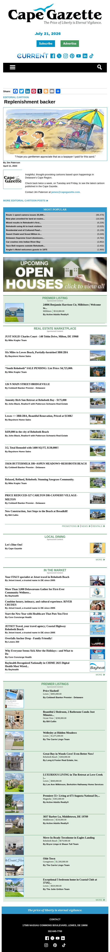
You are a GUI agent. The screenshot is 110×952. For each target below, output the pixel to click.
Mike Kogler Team (17, 340)
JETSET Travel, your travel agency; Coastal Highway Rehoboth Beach (35, 628)
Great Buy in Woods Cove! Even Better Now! (68, 753)
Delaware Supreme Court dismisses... (25, 238)
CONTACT (54, 919)
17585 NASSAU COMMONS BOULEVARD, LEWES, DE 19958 (55, 925)
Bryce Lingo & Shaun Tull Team (62, 844)
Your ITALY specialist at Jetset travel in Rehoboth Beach (37, 576)
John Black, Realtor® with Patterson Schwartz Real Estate (38, 404)
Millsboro (47, 311)
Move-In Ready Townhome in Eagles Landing (68, 837)
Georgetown (48, 862)
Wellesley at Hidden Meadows (60, 732)
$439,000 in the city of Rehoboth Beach (27, 431)
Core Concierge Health (20, 617)
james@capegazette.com (65, 192)
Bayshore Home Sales (19, 356)
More (99, 559)
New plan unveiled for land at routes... (25, 218)
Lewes (46, 694)
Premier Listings (54, 684)
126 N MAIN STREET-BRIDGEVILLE (27, 384)
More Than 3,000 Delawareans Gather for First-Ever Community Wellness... (34, 591)
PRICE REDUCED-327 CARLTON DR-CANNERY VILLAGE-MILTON (41, 497)
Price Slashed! (51, 690)
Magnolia (47, 799)
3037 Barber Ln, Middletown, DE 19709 (65, 816)
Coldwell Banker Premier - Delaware (26, 388)
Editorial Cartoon (16, 97)
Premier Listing (55, 298)
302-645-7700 (55, 931)
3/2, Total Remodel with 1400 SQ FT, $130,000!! (32, 447)
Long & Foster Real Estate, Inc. (62, 760)
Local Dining (55, 536)
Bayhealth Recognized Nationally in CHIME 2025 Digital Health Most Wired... (37, 664)
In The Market (55, 570)
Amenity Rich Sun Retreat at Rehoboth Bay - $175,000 (35, 399)
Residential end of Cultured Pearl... (24, 230)
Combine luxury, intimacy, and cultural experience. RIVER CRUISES (38, 603)
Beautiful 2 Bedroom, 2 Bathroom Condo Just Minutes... (68, 713)
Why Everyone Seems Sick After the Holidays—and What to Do (39, 652)
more (99, 674)
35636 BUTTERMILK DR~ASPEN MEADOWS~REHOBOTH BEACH (46, 463)
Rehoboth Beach (50, 757)
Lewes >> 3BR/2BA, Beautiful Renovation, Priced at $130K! (39, 415)
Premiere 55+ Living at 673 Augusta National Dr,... (71, 795)
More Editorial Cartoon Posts (24, 200)
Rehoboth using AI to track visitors (24, 226)
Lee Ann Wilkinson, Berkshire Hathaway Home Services (74, 784)
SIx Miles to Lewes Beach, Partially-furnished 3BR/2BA (36, 352)
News (84, 526)
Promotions (69, 526)
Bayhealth (13, 596)
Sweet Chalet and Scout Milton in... (24, 234)
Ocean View (48, 718)
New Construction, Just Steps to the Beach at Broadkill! (36, 511)
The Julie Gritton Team (58, 889)
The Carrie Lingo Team (58, 739)
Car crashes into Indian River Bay (23, 242)
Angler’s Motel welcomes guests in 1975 (26, 249)
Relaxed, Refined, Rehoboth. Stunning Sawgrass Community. (39, 479)
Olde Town (49, 858)
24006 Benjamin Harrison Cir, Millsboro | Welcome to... (72, 306)
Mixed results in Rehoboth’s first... (23, 222)
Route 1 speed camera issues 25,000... (25, 215)
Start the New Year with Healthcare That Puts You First (36, 613)
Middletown (48, 820)
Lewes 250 (13, 642)
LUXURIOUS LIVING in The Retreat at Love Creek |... (73, 776)
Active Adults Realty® (57, 314)
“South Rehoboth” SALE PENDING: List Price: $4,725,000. (39, 368)
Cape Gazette (15, 548)
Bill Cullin (13, 515)
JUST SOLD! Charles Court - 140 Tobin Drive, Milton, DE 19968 (41, 336)
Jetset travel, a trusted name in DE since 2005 (31, 580)
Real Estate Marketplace (55, 328)
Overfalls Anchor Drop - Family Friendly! (28, 638)
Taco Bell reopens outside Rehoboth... (25, 245)
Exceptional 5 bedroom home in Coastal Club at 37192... (70, 881)
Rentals (97, 526)
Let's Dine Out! (14, 544)
